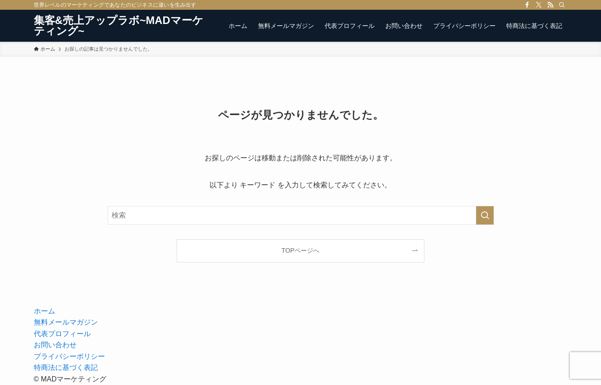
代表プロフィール (62, 333)
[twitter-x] (539, 5)
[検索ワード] (301, 215)
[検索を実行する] (485, 215)
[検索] (562, 5)
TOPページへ (300, 250)
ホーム (44, 311)
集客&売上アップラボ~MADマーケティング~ (118, 25)
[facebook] (527, 5)
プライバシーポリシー (69, 356)
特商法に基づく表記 (66, 367)
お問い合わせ (55, 345)
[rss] (550, 5)
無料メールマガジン (66, 322)
